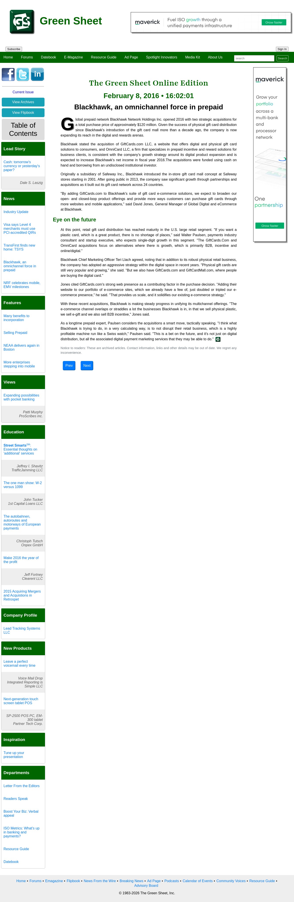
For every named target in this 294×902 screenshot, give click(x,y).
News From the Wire (100, 881)
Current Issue (23, 92)
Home (8, 57)
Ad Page (131, 57)
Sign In (282, 49)
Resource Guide (104, 57)
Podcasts (171, 881)
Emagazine (54, 881)
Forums (27, 57)
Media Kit (192, 57)
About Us (215, 57)
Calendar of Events (198, 881)
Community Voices (231, 881)
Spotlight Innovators (161, 57)
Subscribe (13, 49)
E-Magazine (73, 57)
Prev (69, 365)
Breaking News (131, 881)
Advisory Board (146, 885)
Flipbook (73, 881)
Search (282, 58)
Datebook (48, 57)
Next (87, 365)
